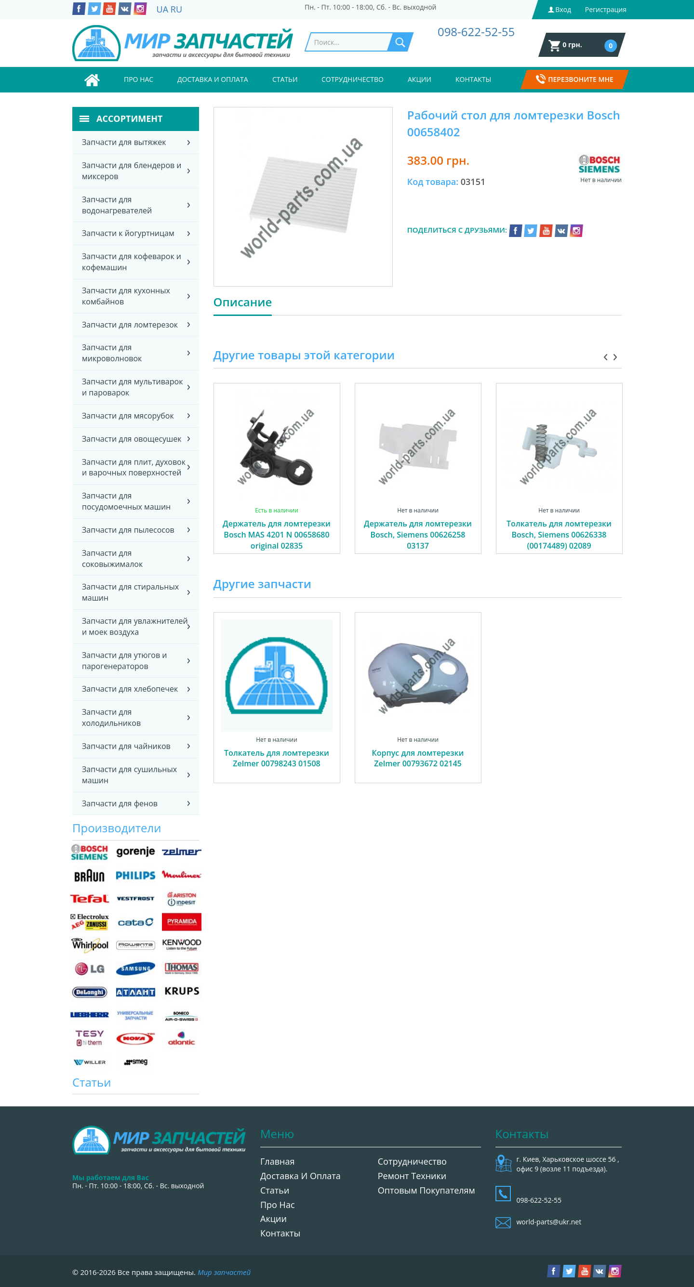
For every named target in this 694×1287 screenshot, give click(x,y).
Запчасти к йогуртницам (128, 233)
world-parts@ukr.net (549, 1221)
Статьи (285, 79)
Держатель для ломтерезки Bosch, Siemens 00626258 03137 (418, 534)
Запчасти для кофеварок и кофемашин (131, 262)
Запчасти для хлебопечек (130, 688)
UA (163, 9)
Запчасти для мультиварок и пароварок (132, 387)
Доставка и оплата (212, 79)
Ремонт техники (412, 1176)
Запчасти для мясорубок (128, 415)
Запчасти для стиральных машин (130, 592)
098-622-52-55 (476, 31)
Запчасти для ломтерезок (130, 324)
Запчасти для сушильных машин (129, 775)
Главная (277, 1161)
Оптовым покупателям (426, 1190)
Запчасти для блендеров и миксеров (132, 171)
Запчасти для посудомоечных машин (126, 501)
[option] (276, 479)
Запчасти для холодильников (111, 717)
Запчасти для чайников (126, 746)
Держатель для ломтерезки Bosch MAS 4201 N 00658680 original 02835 (277, 534)
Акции (419, 79)
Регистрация (606, 9)
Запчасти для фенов (120, 803)
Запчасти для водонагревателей (117, 205)
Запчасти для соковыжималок (112, 558)
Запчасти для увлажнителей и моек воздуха (135, 626)
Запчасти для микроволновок (112, 353)
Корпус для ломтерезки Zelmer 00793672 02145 (418, 758)
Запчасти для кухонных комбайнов (126, 296)
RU (176, 9)
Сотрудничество (352, 79)
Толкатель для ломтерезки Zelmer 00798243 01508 (276, 758)
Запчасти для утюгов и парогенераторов (124, 660)
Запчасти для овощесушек (132, 438)
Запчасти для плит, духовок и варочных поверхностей (134, 467)
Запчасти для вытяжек (124, 142)
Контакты (473, 79)
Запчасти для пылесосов (128, 530)
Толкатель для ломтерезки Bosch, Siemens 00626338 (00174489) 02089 (559, 534)
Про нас (138, 79)
